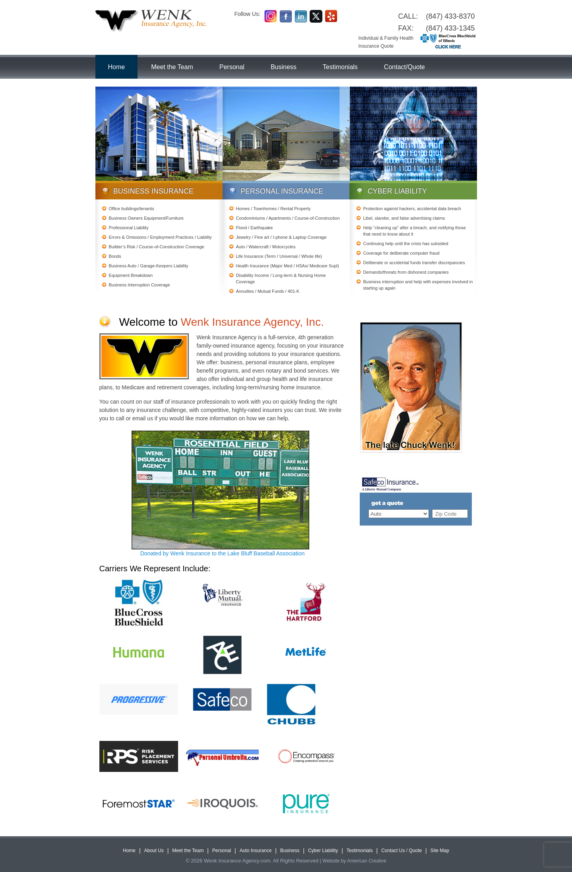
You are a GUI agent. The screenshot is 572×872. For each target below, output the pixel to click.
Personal (221, 850)
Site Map (439, 850)
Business (290, 850)
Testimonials (360, 850)
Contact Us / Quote (401, 850)
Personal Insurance (281, 191)
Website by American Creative (354, 861)
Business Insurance (153, 191)
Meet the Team (188, 850)
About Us (153, 850)
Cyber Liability (397, 191)
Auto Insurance (256, 850)
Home (129, 850)
